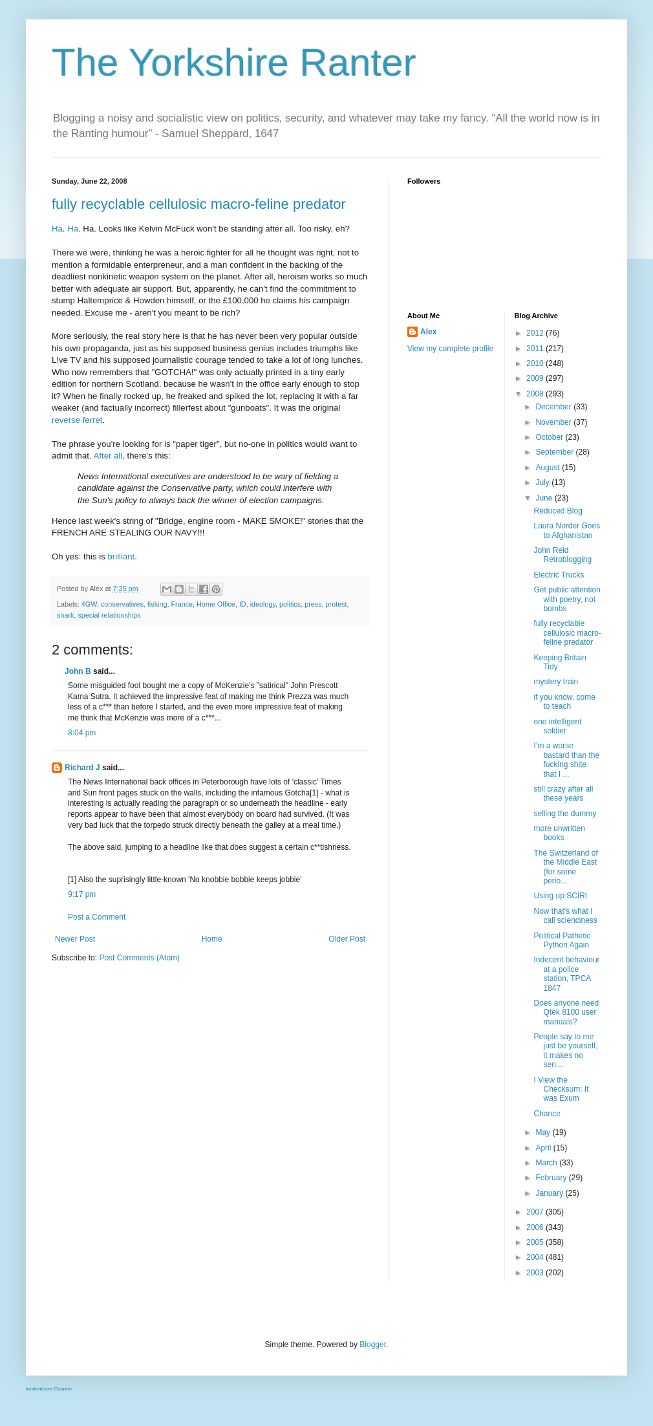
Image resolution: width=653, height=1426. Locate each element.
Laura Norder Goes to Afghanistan (566, 530)
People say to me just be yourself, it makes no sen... (565, 1050)
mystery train (555, 681)
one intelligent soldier (557, 726)
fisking (157, 604)
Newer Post (75, 939)
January (550, 1193)
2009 (536, 378)
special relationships (109, 615)
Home (212, 939)
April (544, 1147)
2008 (536, 393)
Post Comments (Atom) (139, 957)
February (551, 1177)
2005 (536, 1242)
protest (336, 604)
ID (242, 604)
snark (65, 615)
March (547, 1162)
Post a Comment (96, 917)
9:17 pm (82, 894)
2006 (536, 1227)
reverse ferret (77, 420)
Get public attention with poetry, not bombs (566, 599)
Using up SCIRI (560, 895)
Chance (546, 1113)
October (550, 437)
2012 (536, 333)
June (544, 497)
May (543, 1132)
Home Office (216, 604)
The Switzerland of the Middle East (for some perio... (565, 866)
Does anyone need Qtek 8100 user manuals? (566, 1012)
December (554, 406)
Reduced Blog (557, 510)
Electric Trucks (558, 574)
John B (78, 671)
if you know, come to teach (564, 702)
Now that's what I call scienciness (565, 916)
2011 (536, 348)
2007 (536, 1211)
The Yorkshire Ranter (234, 62)
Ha (57, 228)
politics (290, 604)
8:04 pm (82, 732)
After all (108, 455)
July (543, 482)
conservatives (122, 604)
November (554, 422)
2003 (536, 1272)
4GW (89, 604)
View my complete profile (450, 348)
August (548, 467)
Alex (428, 331)
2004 (536, 1257)
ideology (262, 604)
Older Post (346, 939)
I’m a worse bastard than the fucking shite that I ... (566, 759)
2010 (536, 363)
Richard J (82, 767)
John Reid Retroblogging (562, 555)
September (555, 452)
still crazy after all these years (563, 793)
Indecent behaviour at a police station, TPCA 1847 (566, 973)
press (313, 604)
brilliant (120, 556)
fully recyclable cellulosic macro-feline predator (199, 204)
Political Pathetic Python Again (561, 940)
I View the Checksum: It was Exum (560, 1089)
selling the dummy (564, 813)
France (182, 604)
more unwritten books (558, 833)
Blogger (372, 1344)
